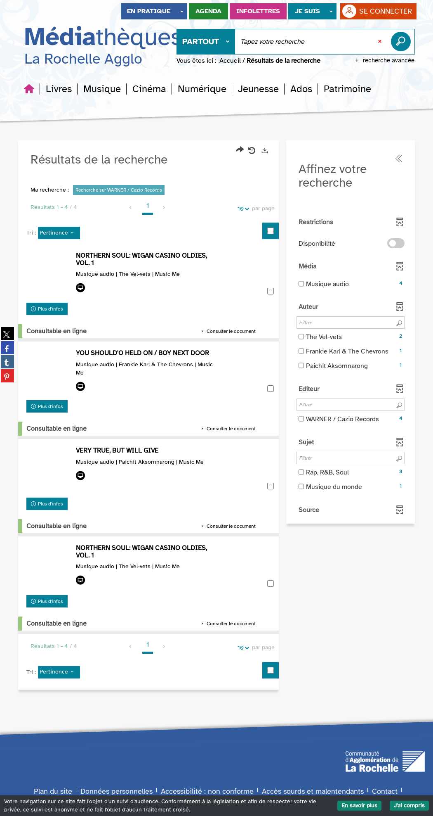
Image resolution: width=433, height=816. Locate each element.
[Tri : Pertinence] (59, 233)
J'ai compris (409, 805)
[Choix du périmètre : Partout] (206, 41)
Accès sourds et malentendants (313, 791)
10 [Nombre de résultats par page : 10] (242, 208)
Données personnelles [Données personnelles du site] (116, 791)
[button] (59, 88)
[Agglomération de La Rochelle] (385, 761)
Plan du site (53, 791)
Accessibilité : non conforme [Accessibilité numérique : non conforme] (207, 791)
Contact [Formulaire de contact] (385, 791)
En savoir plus (359, 805)
